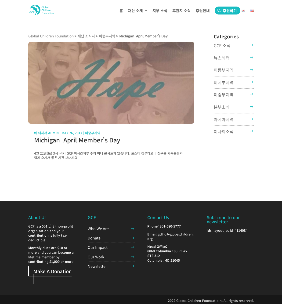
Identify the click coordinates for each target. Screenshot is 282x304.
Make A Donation (52, 271)
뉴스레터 (222, 58)
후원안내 (203, 11)
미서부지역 (224, 82)
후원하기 (230, 10)
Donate (94, 238)
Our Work (96, 257)
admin (53, 132)
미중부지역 (92, 132)
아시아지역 (224, 119)
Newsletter (97, 266)
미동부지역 (224, 70)
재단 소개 (135, 11)
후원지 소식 (181, 11)
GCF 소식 (222, 45)
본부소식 (222, 107)
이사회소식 (224, 131)
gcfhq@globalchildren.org (170, 236)
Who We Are (98, 228)
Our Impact (98, 247)
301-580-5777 (170, 226)
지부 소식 (159, 11)
